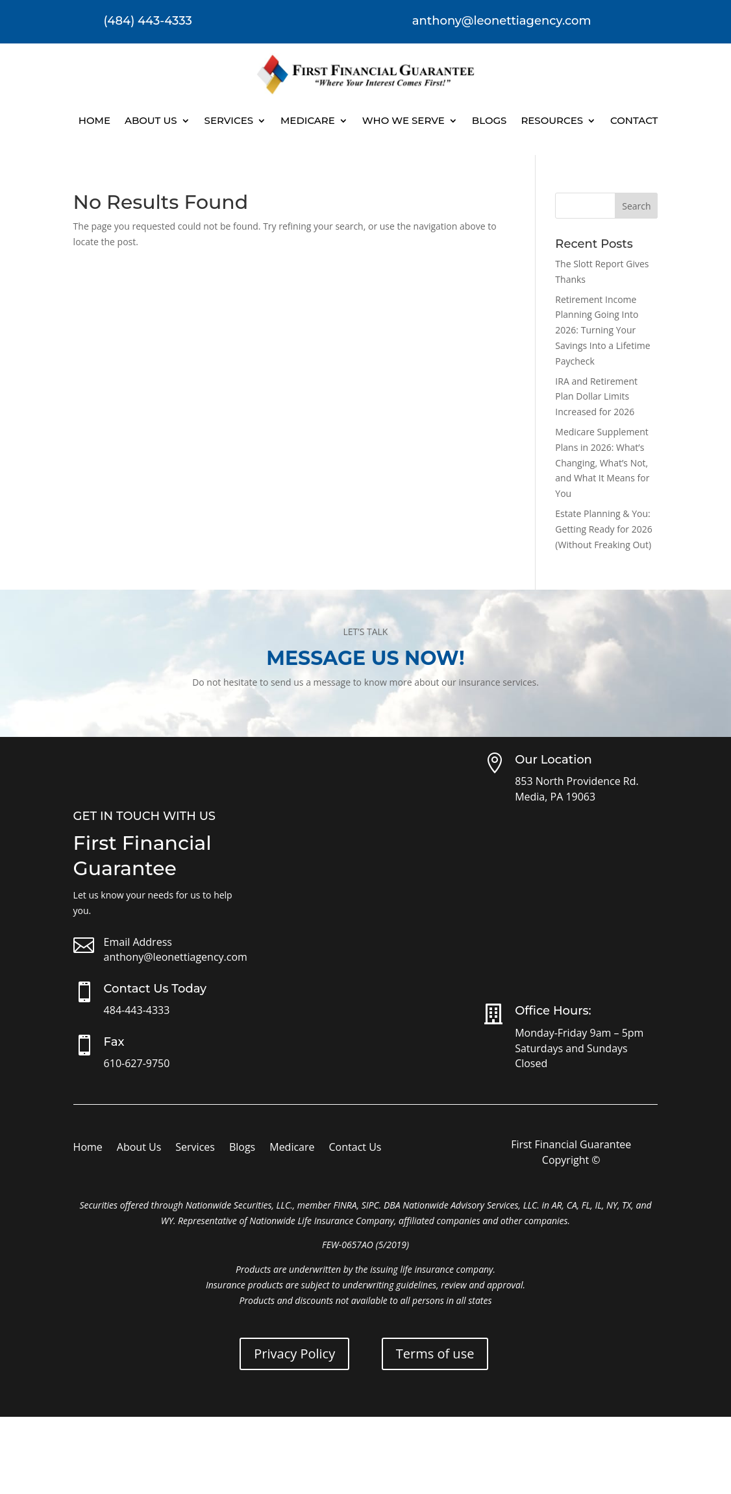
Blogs (489, 120)
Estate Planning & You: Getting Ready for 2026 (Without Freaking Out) (603, 529)
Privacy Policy (294, 1353)
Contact (634, 120)
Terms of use (435, 1353)
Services (228, 120)
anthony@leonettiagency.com (175, 957)
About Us (151, 120)
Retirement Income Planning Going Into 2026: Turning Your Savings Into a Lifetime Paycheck (602, 330)
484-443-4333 (137, 1010)
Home (94, 120)
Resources (552, 120)
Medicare (307, 120)
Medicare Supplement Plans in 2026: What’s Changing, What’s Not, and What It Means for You (602, 463)
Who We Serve (403, 120)
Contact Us (355, 1148)
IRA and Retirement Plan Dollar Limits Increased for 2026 (596, 396)
